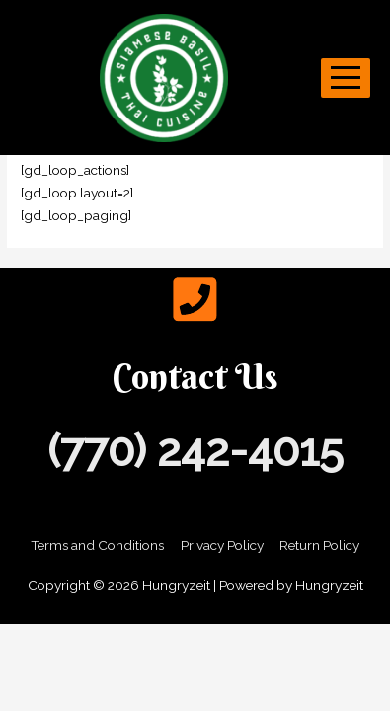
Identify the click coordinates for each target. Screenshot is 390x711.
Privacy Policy (222, 545)
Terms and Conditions (97, 545)
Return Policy (319, 545)
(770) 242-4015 (195, 451)
